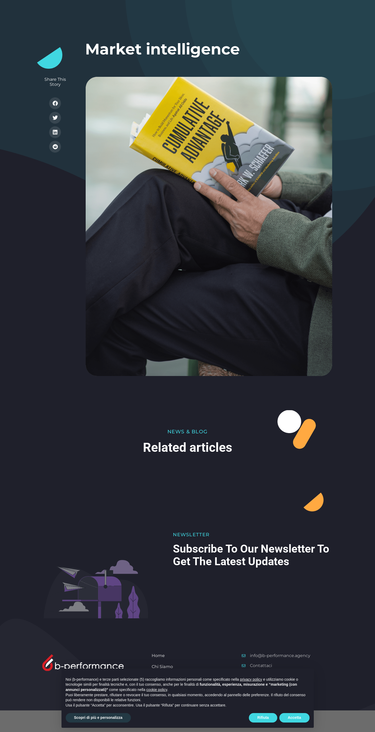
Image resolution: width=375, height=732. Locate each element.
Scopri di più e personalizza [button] (98, 717)
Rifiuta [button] (263, 717)
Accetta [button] (294, 717)
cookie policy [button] (156, 690)
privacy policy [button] (251, 679)
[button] (55, 103)
